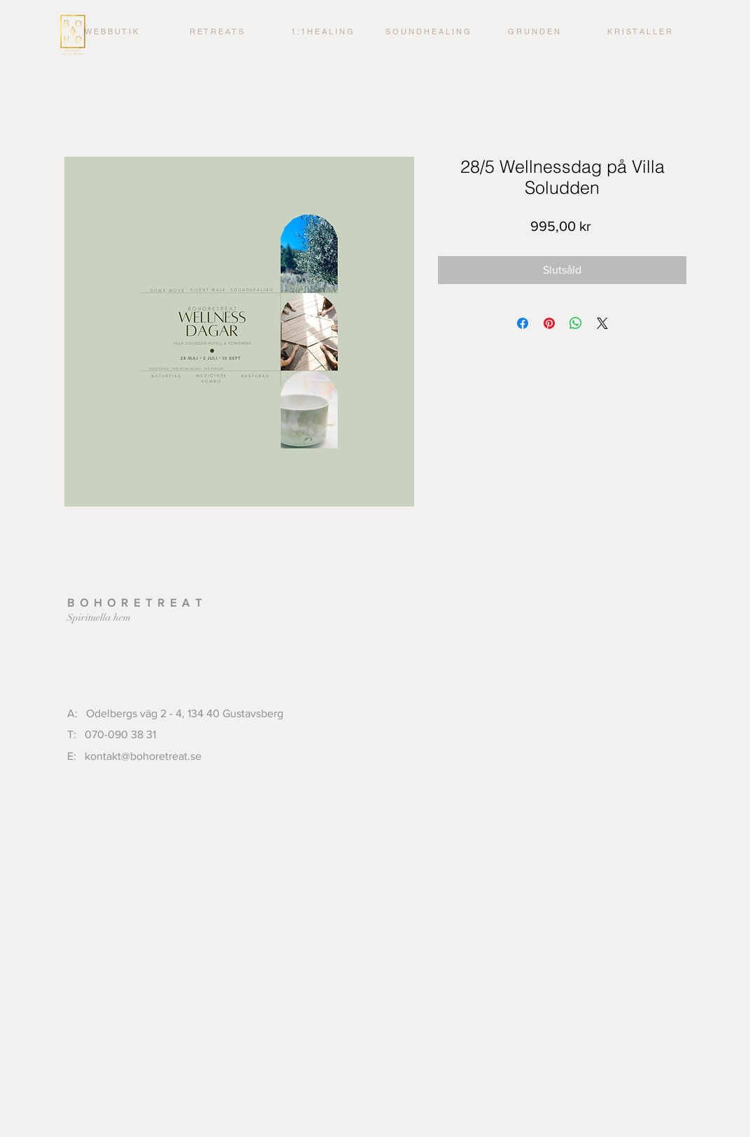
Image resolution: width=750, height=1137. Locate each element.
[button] (322, 31)
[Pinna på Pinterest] (549, 323)
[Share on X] (602, 323)
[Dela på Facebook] (522, 323)
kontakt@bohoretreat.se (143, 756)
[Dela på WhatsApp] (575, 323)
